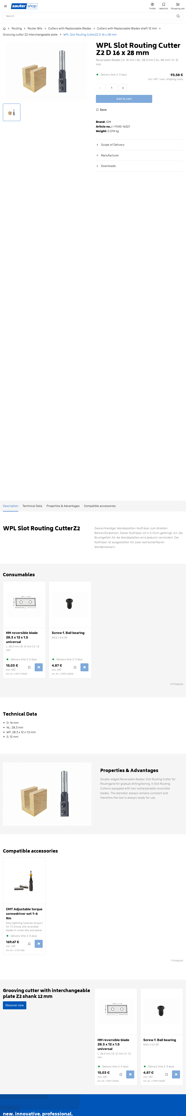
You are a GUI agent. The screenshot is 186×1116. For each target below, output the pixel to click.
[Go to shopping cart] (178, 6)
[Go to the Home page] (4, 28)
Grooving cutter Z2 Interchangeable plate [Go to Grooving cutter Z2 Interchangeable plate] (30, 34)
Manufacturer (107, 155)
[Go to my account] (152, 6)
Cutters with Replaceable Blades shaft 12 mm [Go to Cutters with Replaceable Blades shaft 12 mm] (127, 28)
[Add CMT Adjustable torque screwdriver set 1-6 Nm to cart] (39, 944)
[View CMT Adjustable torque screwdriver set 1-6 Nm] (24, 881)
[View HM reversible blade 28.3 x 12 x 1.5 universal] (24, 604)
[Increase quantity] (123, 88)
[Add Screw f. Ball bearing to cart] (84, 667)
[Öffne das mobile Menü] (5, 6)
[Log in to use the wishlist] (101, 110)
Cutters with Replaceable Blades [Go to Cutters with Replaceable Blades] (69, 28)
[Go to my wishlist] (163, 6)
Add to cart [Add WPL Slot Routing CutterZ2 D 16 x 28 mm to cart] (124, 99)
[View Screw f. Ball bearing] (70, 604)
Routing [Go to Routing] (17, 28)
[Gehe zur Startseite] (25, 6)
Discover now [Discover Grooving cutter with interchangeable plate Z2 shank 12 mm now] (14, 1005)
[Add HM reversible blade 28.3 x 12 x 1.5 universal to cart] (39, 667)
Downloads (106, 166)
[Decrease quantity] (100, 88)
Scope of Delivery (110, 144)
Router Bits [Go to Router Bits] (35, 28)
